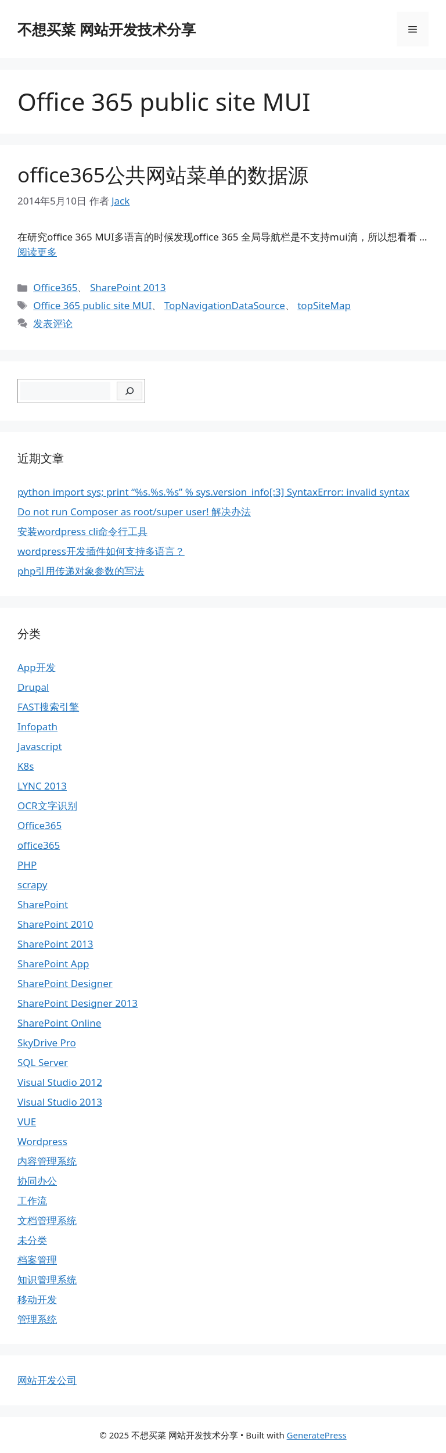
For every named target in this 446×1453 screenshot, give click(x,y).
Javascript (39, 746)
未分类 (32, 1240)
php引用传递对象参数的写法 (80, 570)
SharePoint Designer (65, 983)
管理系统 (37, 1319)
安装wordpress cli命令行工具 (82, 531)
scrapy (32, 884)
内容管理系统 (47, 1161)
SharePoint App (53, 963)
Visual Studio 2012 (59, 1082)
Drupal (33, 687)
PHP (27, 864)
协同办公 (37, 1180)
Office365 (55, 287)
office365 (38, 845)
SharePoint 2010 (55, 924)
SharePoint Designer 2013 (77, 1003)
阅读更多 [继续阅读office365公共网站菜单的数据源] (37, 252)
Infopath (37, 726)
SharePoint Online (59, 1022)
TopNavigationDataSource (224, 305)
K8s (25, 766)
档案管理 (37, 1260)
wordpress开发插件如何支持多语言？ (101, 551)
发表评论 (53, 323)
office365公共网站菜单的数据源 (162, 174)
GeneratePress (317, 1435)
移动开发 (37, 1299)
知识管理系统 (47, 1279)
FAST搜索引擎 (48, 706)
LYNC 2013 (42, 785)
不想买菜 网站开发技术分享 (106, 29)
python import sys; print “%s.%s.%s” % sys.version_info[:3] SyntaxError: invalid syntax (213, 491)
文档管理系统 (47, 1220)
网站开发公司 (47, 1380)
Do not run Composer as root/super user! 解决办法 (134, 511)
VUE (26, 1121)
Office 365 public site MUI (92, 305)
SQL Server (42, 1062)
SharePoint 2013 (128, 287)
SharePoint (42, 904)
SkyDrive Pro (46, 1042)
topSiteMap (324, 305)
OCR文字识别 (47, 805)
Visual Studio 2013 (59, 1101)
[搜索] (130, 391)
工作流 (32, 1200)
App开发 (36, 667)
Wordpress (42, 1141)
